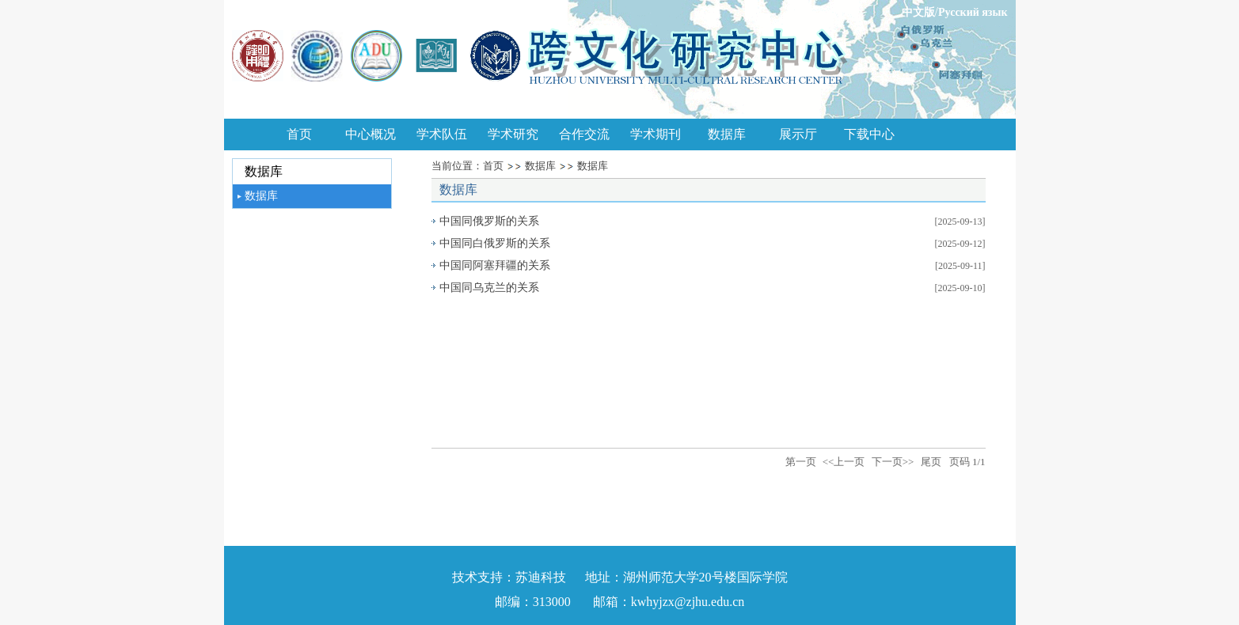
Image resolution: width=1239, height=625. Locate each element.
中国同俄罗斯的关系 (489, 221)
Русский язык (972, 12)
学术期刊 (655, 134)
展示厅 (798, 134)
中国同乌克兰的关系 (489, 288)
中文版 (918, 12)
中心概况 (370, 134)
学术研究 (513, 134)
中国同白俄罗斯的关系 (494, 243)
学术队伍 (441, 134)
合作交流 (584, 134)
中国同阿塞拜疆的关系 (494, 265)
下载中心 (869, 134)
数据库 (727, 134)
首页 (299, 134)
